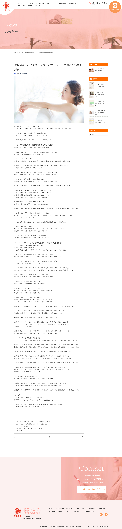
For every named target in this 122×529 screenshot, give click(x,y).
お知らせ (37, 5)
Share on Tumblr (23, 73)
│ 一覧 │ (49, 437)
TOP (15, 52)
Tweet (18, 73)
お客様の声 (72, 3)
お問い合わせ (77, 511)
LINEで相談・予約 (89, 511)
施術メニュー (51, 3)
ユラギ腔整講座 (61, 3)
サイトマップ (90, 526)
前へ (15, 437)
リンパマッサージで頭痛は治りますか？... (100, 70)
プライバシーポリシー (102, 526)
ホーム (20, 3)
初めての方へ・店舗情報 (25, 5)
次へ (83, 437)
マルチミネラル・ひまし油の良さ (34, 3)
